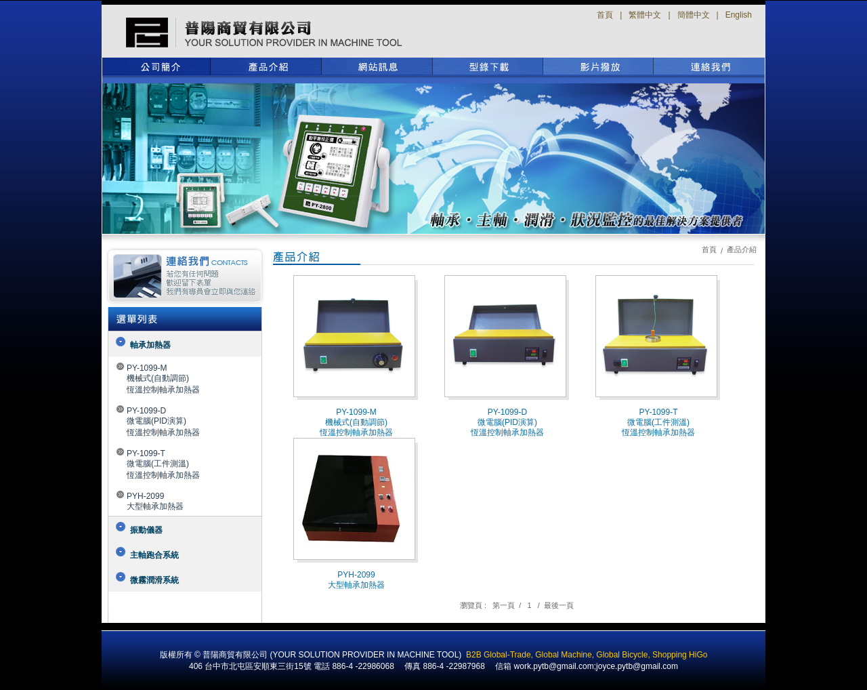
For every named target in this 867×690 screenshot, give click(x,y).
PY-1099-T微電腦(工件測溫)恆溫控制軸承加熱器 (163, 464)
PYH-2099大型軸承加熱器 (155, 501)
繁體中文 (645, 15)
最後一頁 (559, 605)
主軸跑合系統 (154, 555)
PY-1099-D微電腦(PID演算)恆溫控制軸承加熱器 (163, 421)
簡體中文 (693, 15)
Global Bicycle (622, 654)
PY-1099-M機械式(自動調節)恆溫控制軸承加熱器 (163, 378)
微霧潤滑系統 (154, 580)
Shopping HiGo (679, 654)
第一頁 (503, 605)
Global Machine (563, 654)
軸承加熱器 (150, 345)
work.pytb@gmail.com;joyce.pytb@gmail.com (596, 666)
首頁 (605, 15)
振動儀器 (146, 530)
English (738, 15)
